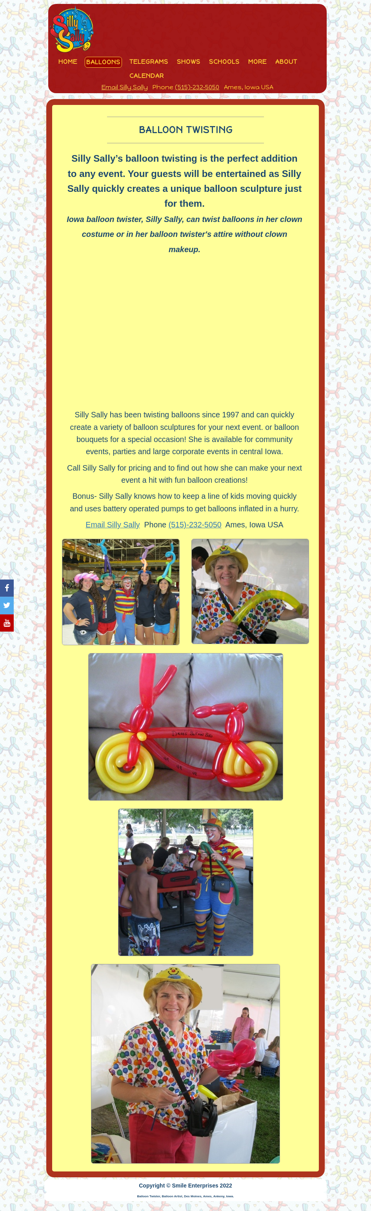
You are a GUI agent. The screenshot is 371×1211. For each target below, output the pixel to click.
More (257, 61)
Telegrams (148, 61)
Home (67, 61)
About (286, 61)
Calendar (146, 75)
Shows (188, 61)
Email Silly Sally (125, 87)
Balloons (103, 62)
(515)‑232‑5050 (197, 87)
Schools (224, 61)
